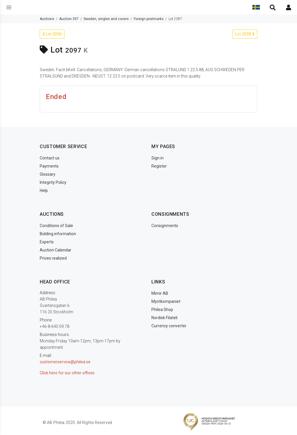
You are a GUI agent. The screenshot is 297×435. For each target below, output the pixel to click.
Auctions (47, 19)
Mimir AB (159, 293)
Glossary (47, 174)
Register (159, 166)
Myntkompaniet (165, 301)
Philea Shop (162, 309)
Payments (49, 166)
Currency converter (168, 325)
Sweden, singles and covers (106, 19)
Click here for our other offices (67, 373)
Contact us (49, 158)
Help (44, 190)
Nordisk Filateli (164, 317)
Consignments (164, 225)
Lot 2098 (245, 34)
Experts (47, 242)
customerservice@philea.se (65, 361)
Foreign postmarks (149, 19)
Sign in (157, 158)
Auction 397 (69, 19)
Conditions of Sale (56, 225)
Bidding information (58, 233)
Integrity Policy (53, 182)
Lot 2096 (52, 34)
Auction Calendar (55, 250)
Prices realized (53, 258)
